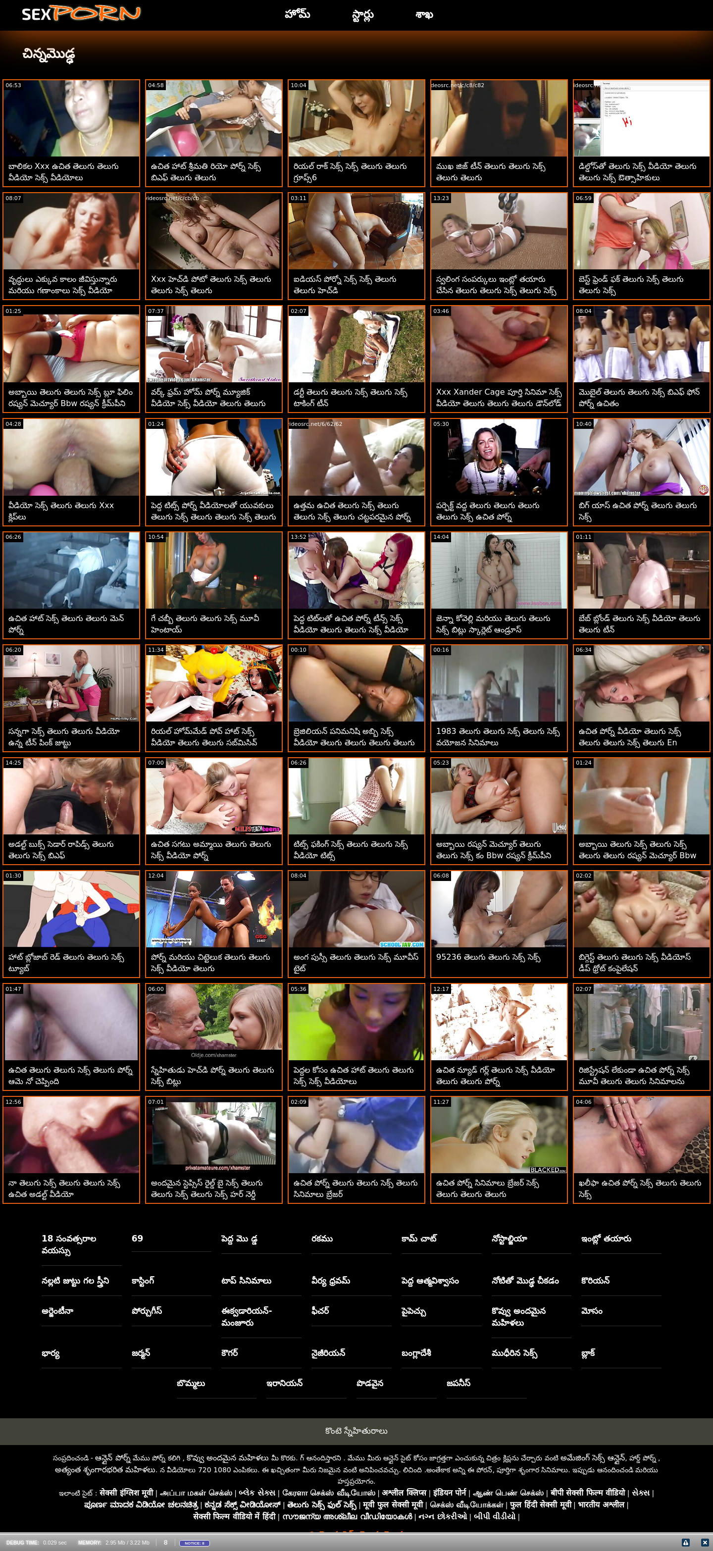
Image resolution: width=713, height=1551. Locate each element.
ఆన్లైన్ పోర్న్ (112, 1457)
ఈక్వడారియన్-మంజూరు (246, 1317)
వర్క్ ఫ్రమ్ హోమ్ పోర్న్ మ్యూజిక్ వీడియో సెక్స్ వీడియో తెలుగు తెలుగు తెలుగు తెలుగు (208, 403)
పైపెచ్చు (414, 1311)
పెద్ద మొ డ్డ (239, 1238)
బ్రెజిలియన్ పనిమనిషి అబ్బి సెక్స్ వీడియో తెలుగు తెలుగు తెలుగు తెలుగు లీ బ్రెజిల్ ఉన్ (354, 742)
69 (138, 1238)
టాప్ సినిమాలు (246, 1281)
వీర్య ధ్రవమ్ (330, 1281)
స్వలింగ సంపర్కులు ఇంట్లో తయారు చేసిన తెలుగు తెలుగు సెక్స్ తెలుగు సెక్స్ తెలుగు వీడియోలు (496, 290)
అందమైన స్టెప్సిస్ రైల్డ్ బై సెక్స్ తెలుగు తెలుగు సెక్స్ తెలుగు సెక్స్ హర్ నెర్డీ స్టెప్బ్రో (207, 1194)
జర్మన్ (141, 1353)
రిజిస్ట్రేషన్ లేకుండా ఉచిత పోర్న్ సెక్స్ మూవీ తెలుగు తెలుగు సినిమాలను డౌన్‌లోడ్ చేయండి (634, 1081)
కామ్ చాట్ (419, 1238)
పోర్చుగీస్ (147, 1311)
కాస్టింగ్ (143, 1281)
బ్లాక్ (588, 1353)
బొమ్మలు (191, 1383)
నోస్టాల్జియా (509, 1238)
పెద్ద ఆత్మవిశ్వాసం (430, 1281)
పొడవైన (369, 1383)
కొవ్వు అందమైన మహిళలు (519, 1317)
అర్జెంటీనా (57, 1311)
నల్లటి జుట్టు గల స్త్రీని (75, 1281)
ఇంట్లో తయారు (606, 1238)
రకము (322, 1238)
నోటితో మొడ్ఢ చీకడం (526, 1281)
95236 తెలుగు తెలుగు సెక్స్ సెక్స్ (488, 957)
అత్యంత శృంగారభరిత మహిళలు (105, 1469)
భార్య (50, 1353)
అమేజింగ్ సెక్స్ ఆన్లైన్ (592, 1457)
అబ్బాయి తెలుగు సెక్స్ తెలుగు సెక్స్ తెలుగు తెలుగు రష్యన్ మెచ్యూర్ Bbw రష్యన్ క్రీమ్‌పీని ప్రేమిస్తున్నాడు (638, 855)
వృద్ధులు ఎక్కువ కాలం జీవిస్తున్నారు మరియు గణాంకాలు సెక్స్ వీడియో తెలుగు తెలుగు (62, 290)
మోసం (592, 1311)
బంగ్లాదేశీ (416, 1353)
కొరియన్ (595, 1281)
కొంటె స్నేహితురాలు (356, 1431)
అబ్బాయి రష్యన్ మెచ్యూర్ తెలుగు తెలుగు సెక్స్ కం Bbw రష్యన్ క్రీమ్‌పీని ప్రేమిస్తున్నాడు (493, 855)
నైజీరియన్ (328, 1353)
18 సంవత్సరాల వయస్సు (69, 1244)
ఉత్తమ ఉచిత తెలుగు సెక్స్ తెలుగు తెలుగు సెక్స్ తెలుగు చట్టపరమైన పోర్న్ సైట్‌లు (352, 517)
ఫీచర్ (320, 1311)
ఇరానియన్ (284, 1383)
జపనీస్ (458, 1383)
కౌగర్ (229, 1353)
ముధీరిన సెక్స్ (514, 1353)
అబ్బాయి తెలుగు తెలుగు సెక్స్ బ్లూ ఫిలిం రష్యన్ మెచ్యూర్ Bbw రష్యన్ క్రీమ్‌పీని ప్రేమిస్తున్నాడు (70, 403)
